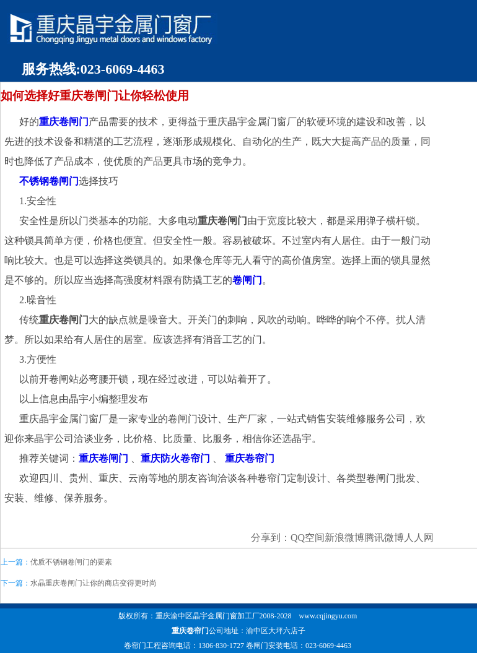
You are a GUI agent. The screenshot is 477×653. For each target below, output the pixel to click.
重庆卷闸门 (64, 121)
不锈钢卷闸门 (49, 181)
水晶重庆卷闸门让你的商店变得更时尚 (93, 583)
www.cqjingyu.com (328, 616)
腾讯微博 (384, 537)
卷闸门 (247, 280)
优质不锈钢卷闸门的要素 (71, 562)
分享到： (271, 537)
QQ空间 (308, 537)
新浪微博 (344, 537)
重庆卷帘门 (190, 630)
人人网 (419, 537)
